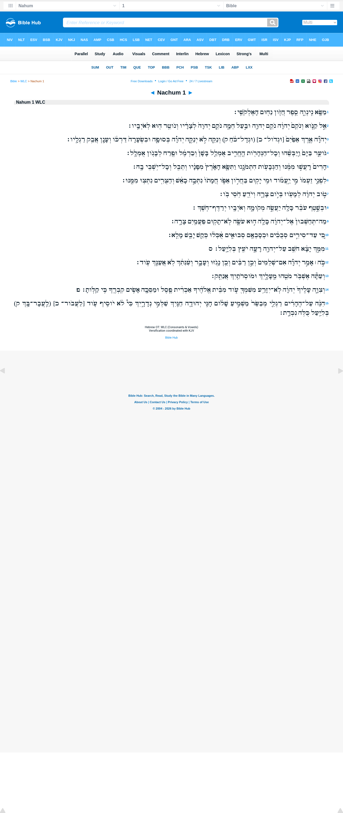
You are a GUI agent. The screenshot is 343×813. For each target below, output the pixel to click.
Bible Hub (171, 337)
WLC (23, 81)
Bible (13, 81)
